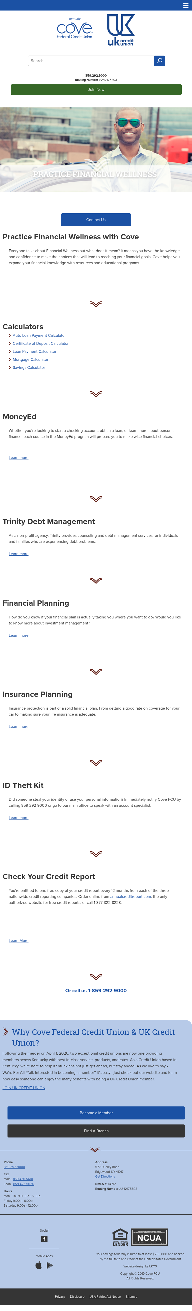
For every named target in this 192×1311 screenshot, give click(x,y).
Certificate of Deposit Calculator (40, 344)
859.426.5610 (23, 1180)
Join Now (96, 89)
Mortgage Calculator (30, 360)
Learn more (18, 458)
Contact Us (96, 220)
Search (159, 61)
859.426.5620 (23, 1185)
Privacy (60, 1297)
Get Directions (105, 1177)
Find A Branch (96, 1131)
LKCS (153, 1267)
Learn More (18, 941)
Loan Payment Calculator (34, 352)
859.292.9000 (96, 76)
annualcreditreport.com (130, 897)
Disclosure (77, 1297)
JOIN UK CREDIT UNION (23, 1088)
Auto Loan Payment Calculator (39, 336)
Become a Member (96, 1113)
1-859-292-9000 (107, 991)
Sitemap (131, 1297)
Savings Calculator (29, 368)
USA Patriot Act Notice (105, 1297)
